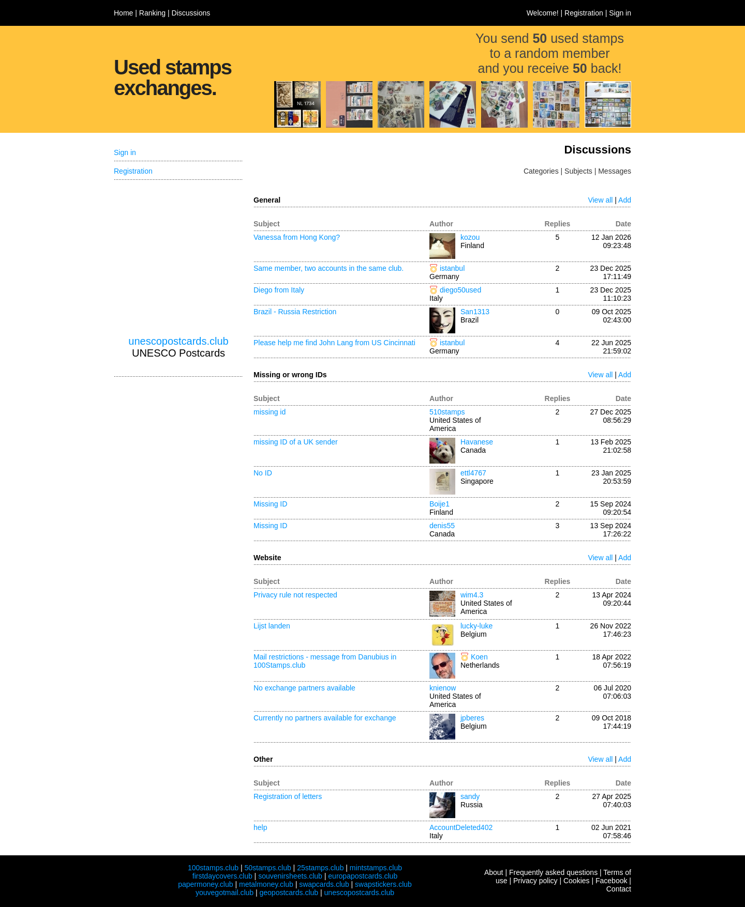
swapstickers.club (383, 884)
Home (123, 13)
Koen (479, 657)
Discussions (191, 13)
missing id (270, 412)
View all (600, 200)
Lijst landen (272, 626)
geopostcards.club (289, 892)
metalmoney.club (266, 884)
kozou (470, 237)
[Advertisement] (178, 257)
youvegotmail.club (225, 892)
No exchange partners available (304, 688)
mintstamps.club (376, 868)
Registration (583, 13)
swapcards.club (324, 884)
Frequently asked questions (553, 872)
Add (624, 200)
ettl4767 (473, 473)
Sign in (620, 13)
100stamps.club (213, 868)
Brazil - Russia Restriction (295, 312)
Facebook (611, 881)
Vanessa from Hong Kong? (297, 237)
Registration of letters (288, 796)
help (260, 827)
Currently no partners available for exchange (325, 718)
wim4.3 (471, 595)
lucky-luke (476, 626)
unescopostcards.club (178, 341)
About (493, 872)
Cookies (576, 881)
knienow (442, 688)
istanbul (452, 268)
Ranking (152, 13)
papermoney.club (205, 884)
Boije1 (439, 504)
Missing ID (270, 504)
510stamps (447, 412)
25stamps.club (320, 868)
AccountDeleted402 (461, 827)
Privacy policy (535, 881)
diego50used (460, 290)
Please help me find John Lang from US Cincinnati (334, 343)
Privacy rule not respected (295, 595)
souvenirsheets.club (290, 876)
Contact (618, 889)
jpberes (472, 718)
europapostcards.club (362, 876)
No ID (263, 473)
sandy (470, 796)
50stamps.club (267, 868)
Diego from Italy (279, 290)
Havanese (476, 442)
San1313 (474, 312)
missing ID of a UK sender (296, 442)
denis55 (442, 525)
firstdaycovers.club (222, 876)
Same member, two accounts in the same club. (329, 268)
